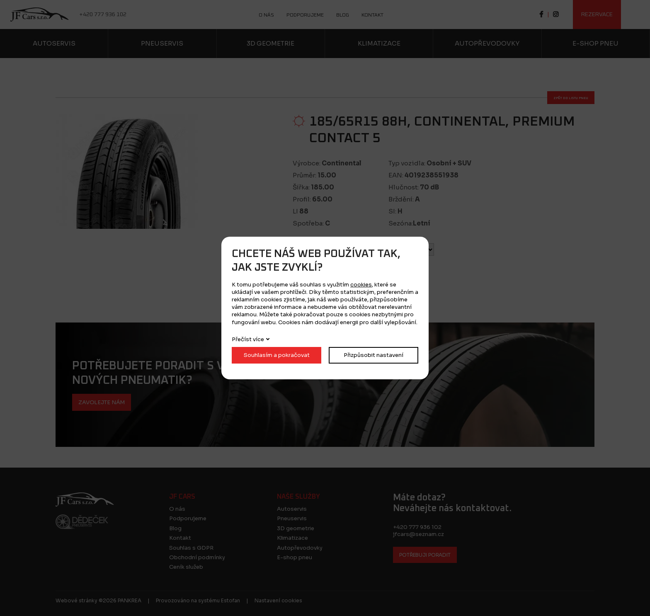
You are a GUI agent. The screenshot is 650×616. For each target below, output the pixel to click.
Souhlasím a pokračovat (277, 355)
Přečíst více (248, 339)
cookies (361, 284)
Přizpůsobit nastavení (373, 355)
